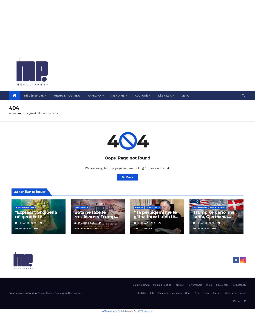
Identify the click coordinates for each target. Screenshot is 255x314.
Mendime (118, 95)
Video (243, 293)
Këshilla (165, 95)
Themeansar (74, 293)
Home (12, 113)
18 (245, 301)
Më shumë (230, 293)
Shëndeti (163, 293)
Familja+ (95, 95)
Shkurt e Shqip (217, 207)
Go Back (127, 177)
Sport (188, 293)
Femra (205, 293)
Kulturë (142, 95)
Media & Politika (67, 95)
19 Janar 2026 (28, 223)
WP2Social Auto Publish (113, 311)
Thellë (209, 285)
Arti (197, 293)
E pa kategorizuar (25, 207)
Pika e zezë (222, 285)
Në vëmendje (34, 95)
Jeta (185, 95)
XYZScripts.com (145, 311)
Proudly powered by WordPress (26, 293)
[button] (243, 95)
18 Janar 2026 (206, 223)
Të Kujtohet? (153, 207)
